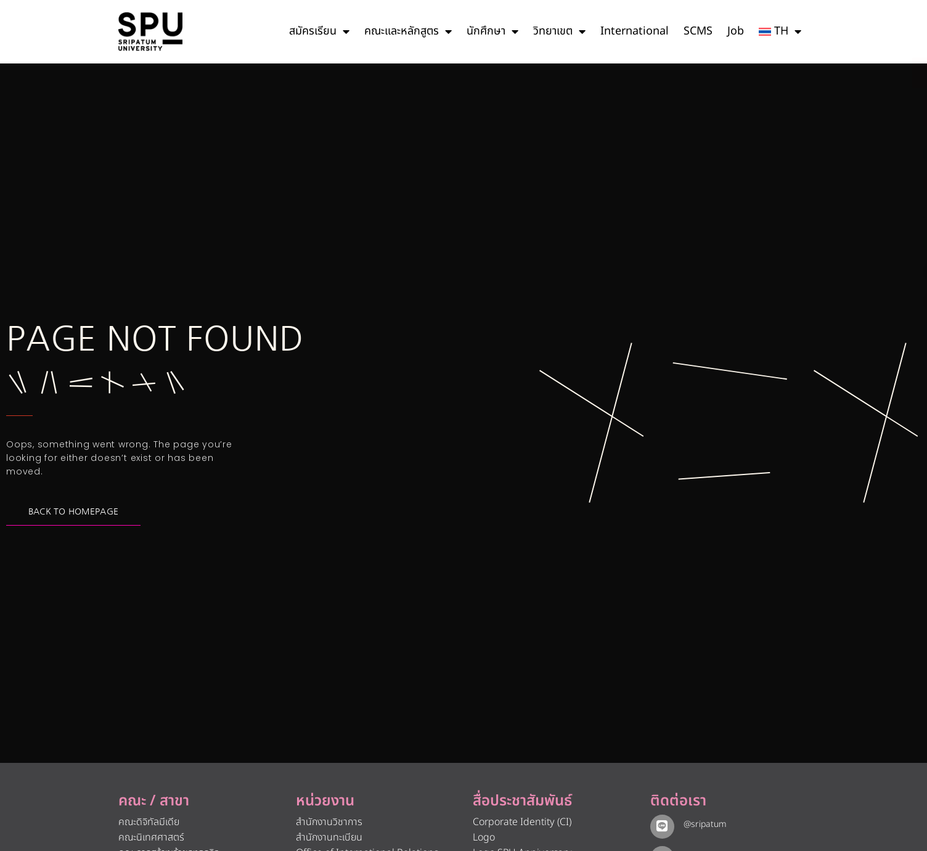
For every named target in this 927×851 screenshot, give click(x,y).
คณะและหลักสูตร (408, 31)
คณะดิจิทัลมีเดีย (148, 822)
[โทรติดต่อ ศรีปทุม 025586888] (861, 111)
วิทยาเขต (559, 31)
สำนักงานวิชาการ (329, 822)
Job (735, 31)
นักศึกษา (492, 31)
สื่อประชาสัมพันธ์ (522, 801)
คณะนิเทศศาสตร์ (151, 837)
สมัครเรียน (319, 31)
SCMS (698, 31)
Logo (484, 837)
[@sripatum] (660, 825)
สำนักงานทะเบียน (329, 837)
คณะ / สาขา (153, 801)
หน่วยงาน (325, 801)
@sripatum (702, 824)
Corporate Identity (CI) (522, 822)
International (634, 31)
